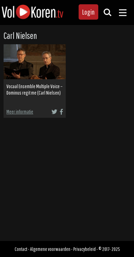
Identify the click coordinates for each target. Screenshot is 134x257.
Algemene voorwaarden (50, 249)
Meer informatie (19, 112)
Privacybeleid (84, 249)
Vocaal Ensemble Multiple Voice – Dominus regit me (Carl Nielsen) (34, 89)
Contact (21, 249)
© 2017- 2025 (109, 249)
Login (88, 12)
